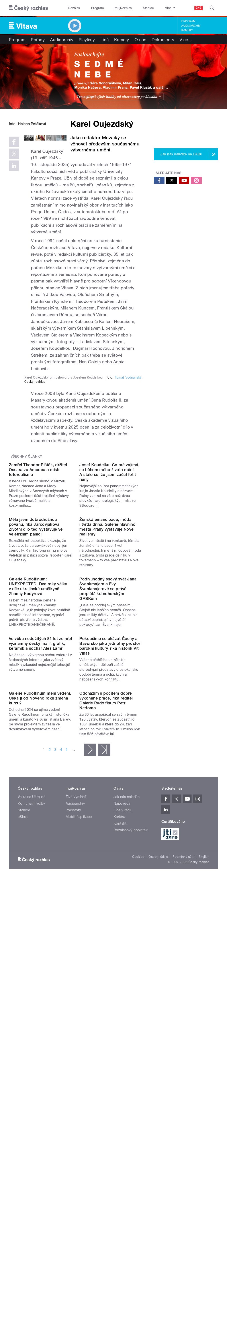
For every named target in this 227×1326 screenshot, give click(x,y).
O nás (140, 39)
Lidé (104, 39)
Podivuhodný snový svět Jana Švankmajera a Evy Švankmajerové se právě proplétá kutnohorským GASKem (108, 826)
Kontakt (120, 1131)
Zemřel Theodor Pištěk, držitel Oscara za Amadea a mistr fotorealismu (38, 635)
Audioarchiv (190, 25)
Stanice (132, 8)
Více (186, 39)
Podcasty (73, 1118)
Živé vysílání (76, 1105)
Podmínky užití (183, 1164)
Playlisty (87, 39)
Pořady (38, 39)
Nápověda (122, 1111)
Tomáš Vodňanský (128, 507)
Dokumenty (163, 39)
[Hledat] (212, 8)
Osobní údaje (158, 1164)
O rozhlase (153, 8)
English (204, 1164)
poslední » (104, 1058)
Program (90, 8)
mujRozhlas (112, 8)
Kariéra (119, 1125)
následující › (90, 1058)
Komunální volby (31, 1111)
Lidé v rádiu (123, 1118)
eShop (23, 1125)
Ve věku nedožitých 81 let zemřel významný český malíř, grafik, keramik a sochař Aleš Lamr (40, 916)
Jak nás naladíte (127, 1105)
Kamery (187, 30)
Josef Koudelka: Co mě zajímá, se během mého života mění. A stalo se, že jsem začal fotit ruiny (109, 637)
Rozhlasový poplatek (131, 1138)
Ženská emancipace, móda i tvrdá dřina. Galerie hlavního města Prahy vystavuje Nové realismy (107, 728)
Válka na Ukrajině (31, 1105)
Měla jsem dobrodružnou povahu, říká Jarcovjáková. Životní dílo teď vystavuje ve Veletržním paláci (36, 728)
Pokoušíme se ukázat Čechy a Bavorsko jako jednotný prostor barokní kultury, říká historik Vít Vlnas (109, 918)
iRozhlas (71, 8)
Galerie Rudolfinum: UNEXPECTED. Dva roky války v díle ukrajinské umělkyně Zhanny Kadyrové (38, 823)
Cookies (138, 1164)
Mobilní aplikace (79, 1125)
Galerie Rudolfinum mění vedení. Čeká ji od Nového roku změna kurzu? (40, 1006)
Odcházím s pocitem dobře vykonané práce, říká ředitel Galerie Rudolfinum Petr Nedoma (106, 1008)
